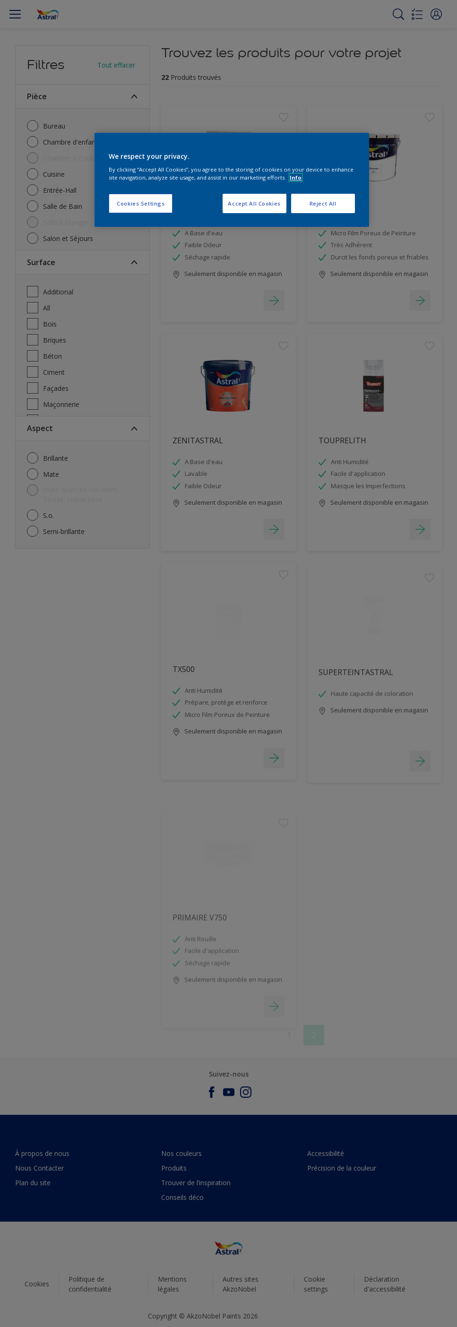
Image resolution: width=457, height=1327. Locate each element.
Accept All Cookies (254, 203)
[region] (232, 180)
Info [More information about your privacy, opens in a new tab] (296, 177)
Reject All (323, 203)
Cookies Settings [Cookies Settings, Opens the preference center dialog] (140, 203)
